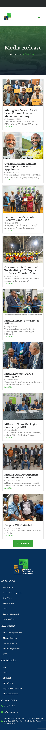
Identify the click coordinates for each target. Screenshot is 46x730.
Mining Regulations (11, 649)
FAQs (5, 654)
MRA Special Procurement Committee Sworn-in (21, 476)
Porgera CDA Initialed (18, 525)
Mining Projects (10, 638)
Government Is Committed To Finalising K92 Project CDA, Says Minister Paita (21, 270)
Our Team (7, 598)
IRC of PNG (8, 683)
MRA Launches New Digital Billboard (21, 322)
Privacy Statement (11, 614)
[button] (39, 17)
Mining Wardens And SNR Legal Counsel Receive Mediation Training (20, 113)
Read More (8, 126)
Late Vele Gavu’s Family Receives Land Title (19, 218)
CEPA (5, 673)
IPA (4, 667)
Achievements (9, 603)
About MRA (8, 588)
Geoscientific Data (11, 643)
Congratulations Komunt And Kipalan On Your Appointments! (20, 166)
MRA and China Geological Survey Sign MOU (21, 425)
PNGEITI (7, 678)
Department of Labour (13, 689)
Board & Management (12, 593)
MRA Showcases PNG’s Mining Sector (18, 375)
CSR (5, 609)
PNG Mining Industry (12, 633)
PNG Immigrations (11, 694)
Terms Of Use (9, 619)
